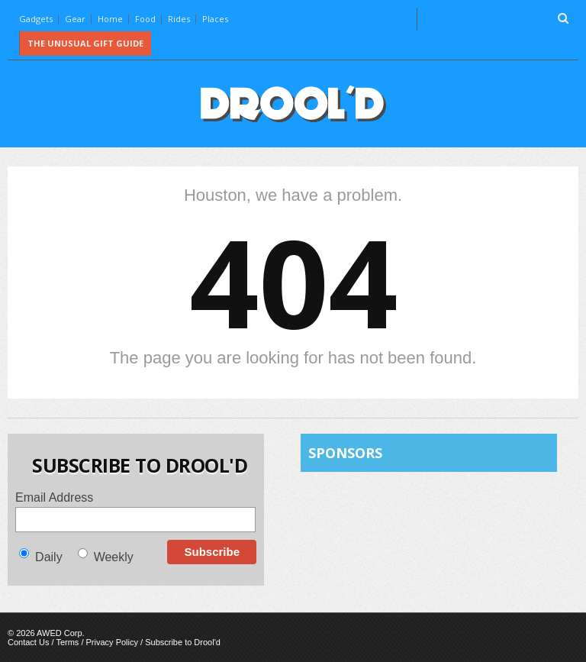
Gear (75, 18)
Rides (179, 18)
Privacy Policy (112, 642)
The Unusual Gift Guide (85, 43)
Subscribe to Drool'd (183, 642)
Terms (67, 642)
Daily (49, 557)
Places (215, 18)
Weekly (114, 557)
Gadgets (36, 18)
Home (110, 18)
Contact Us (28, 642)
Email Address (54, 497)
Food (145, 18)
